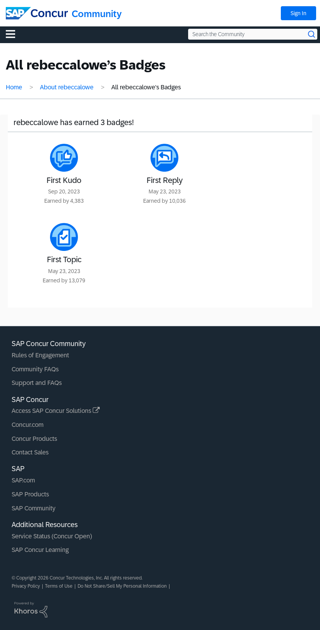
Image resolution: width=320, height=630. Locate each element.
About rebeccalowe (66, 87)
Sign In (298, 13)
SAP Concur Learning (40, 549)
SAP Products (30, 494)
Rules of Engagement (40, 355)
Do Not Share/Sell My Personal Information (122, 586)
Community (97, 14)
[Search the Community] (252, 34)
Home (14, 87)
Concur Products (34, 438)
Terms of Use (59, 586)
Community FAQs (35, 369)
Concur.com (27, 424)
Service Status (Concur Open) (52, 536)
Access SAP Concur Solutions (56, 410)
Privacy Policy (26, 586)
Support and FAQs (37, 382)
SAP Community (33, 508)
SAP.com (23, 480)
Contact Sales (30, 452)
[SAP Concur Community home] (37, 13)
